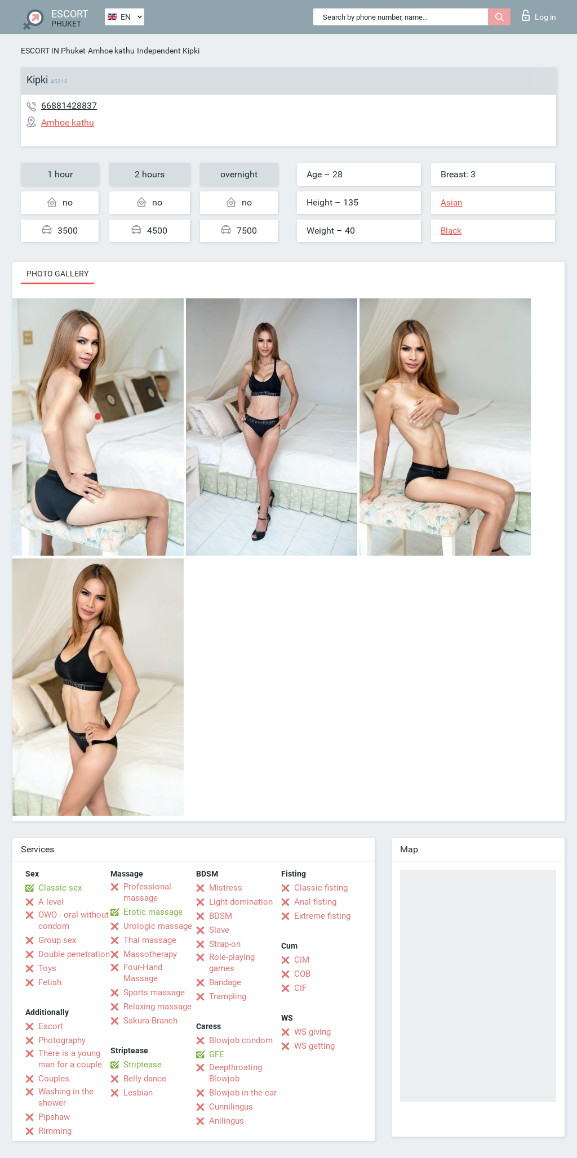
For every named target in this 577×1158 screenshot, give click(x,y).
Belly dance (144, 1079)
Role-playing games (232, 962)
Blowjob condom (241, 1040)
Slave (219, 930)
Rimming (55, 1131)
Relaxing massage (157, 1006)
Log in (539, 15)
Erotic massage (153, 912)
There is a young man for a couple (70, 1059)
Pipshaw (54, 1117)
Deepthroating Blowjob (235, 1073)
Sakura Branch (150, 1021)
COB (302, 974)
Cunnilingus (231, 1107)
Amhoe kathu (111, 50)
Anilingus (226, 1121)
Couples (53, 1079)
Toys (47, 968)
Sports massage (154, 992)
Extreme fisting (322, 916)
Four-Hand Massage (142, 972)
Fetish (49, 982)
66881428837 (69, 105)
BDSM (220, 916)
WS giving (312, 1032)
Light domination (241, 902)
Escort (50, 1026)
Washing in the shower (66, 1097)
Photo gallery (57, 273)
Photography (62, 1040)
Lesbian (138, 1093)
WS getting (314, 1046)
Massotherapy (150, 954)
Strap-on (225, 944)
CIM (301, 960)
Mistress (225, 888)
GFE (216, 1054)
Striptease (142, 1064)
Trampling (227, 996)
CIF (300, 988)
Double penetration (74, 954)
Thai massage (149, 940)
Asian (451, 203)
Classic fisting (321, 888)
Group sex (57, 940)
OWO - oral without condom (73, 920)
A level (51, 902)
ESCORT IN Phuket (53, 50)
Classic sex (60, 888)
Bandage (225, 982)
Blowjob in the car (243, 1093)
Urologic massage (157, 926)
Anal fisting (315, 902)
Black (451, 231)
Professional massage (147, 892)
